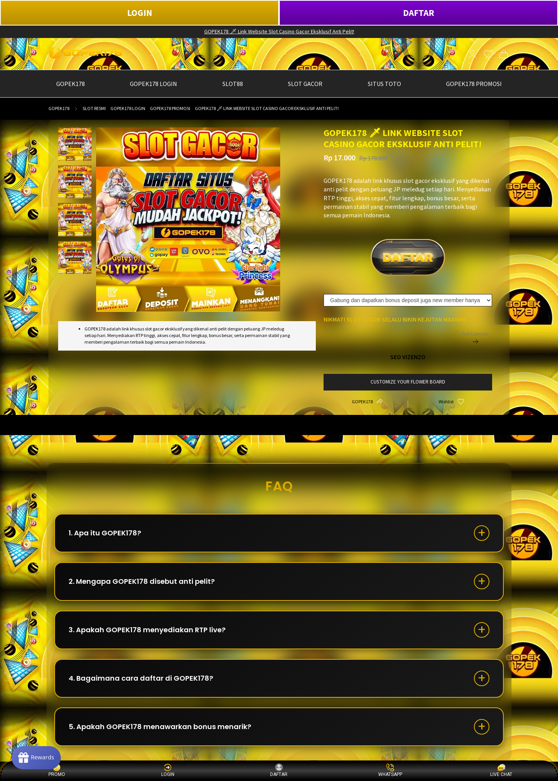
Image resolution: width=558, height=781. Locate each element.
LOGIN (139, 12)
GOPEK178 (58, 108)
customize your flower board (407, 381)
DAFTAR (418, 12)
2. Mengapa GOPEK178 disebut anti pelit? (142, 581)
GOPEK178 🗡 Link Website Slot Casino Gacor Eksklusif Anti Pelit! (279, 31)
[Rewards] (36, 757)
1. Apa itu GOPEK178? (105, 533)
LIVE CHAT (501, 770)
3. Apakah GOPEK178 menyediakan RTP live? (147, 630)
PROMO (56, 770)
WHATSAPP (390, 770)
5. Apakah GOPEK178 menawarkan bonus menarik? (160, 726)
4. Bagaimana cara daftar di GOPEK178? (141, 678)
